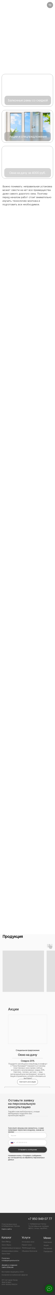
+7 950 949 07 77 (40, 1219)
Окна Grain (6, 1254)
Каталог (6, 1237)
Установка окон (28, 1242)
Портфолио (48, 1251)
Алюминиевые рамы (10, 1251)
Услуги (26, 1237)
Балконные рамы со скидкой (28, 100)
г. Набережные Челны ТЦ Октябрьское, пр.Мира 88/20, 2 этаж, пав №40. (38, 1226)
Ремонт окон (27, 1245)
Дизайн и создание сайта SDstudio (9, 1266)
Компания (48, 1242)
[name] (27, 1135)
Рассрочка (48, 1248)
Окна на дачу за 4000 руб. (27, 173)
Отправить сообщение (27, 1150)
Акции (46, 1245)
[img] (27, 126)
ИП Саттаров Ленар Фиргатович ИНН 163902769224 (10, 1282)
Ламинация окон (29, 1248)
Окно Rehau (6, 1242)
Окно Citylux (6, 1245)
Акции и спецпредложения (28, 136)
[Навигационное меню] (50, 5)
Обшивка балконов (29, 1251)
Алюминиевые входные (11, 1248)
